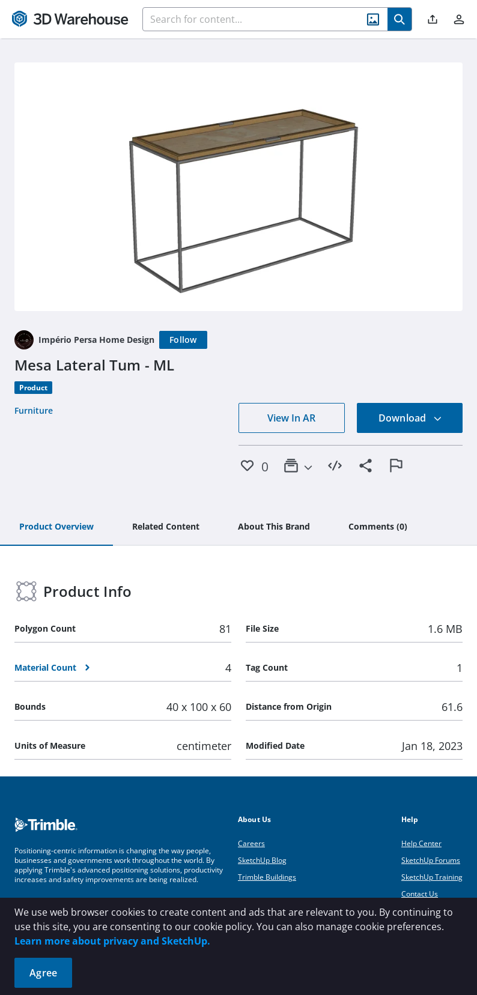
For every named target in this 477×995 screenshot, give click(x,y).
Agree (43, 972)
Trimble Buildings (267, 877)
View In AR (291, 418)
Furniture (33, 410)
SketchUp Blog (262, 860)
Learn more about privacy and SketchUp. (112, 941)
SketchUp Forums (430, 860)
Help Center (421, 843)
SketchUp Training (432, 877)
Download (410, 418)
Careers (251, 843)
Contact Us (419, 894)
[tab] (56, 527)
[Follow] (183, 340)
